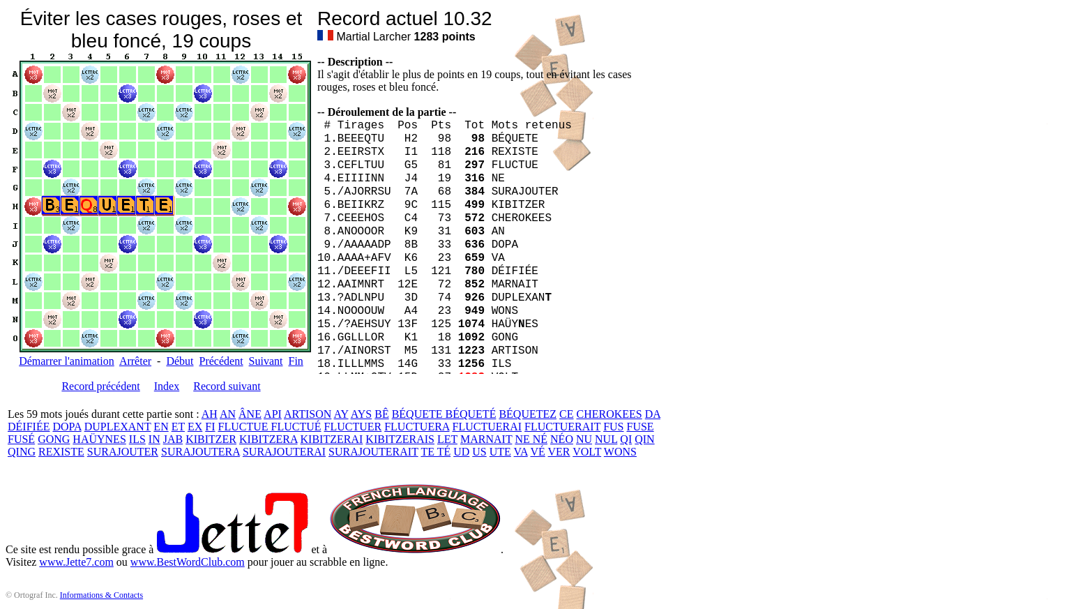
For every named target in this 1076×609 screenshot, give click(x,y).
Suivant (266, 361)
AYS (361, 414)
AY (340, 414)
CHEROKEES (609, 414)
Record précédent (100, 386)
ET (178, 427)
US (479, 452)
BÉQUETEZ (527, 414)
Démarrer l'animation (66, 361)
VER (559, 452)
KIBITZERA (268, 439)
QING (22, 452)
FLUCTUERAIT (562, 427)
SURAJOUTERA (200, 452)
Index (166, 386)
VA (521, 452)
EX (195, 427)
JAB (173, 439)
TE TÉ (435, 452)
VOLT (587, 452)
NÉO (561, 439)
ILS (137, 439)
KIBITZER (210, 439)
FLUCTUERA (416, 427)
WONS (620, 452)
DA (652, 414)
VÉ (537, 452)
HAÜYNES (99, 439)
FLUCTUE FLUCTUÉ (269, 427)
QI (626, 439)
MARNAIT (486, 439)
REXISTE (61, 452)
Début (179, 361)
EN (160, 427)
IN (154, 439)
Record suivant (226, 386)
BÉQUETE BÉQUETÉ (444, 414)
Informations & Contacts (101, 595)
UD (461, 452)
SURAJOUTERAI (284, 452)
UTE (500, 452)
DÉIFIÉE (29, 427)
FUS (613, 427)
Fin (295, 361)
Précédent (221, 361)
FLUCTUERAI (487, 427)
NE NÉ (531, 439)
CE (566, 414)
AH (210, 414)
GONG (54, 439)
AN (228, 414)
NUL (606, 439)
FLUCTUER (353, 427)
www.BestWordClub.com (187, 562)
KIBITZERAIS (399, 439)
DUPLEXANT (117, 427)
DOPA (66, 427)
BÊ (381, 414)
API (273, 414)
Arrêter (135, 361)
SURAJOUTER (122, 452)
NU (584, 439)
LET (447, 439)
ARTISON (307, 414)
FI (210, 427)
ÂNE (250, 414)
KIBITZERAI (332, 439)
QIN (644, 439)
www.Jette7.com (76, 562)
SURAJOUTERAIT (373, 452)
